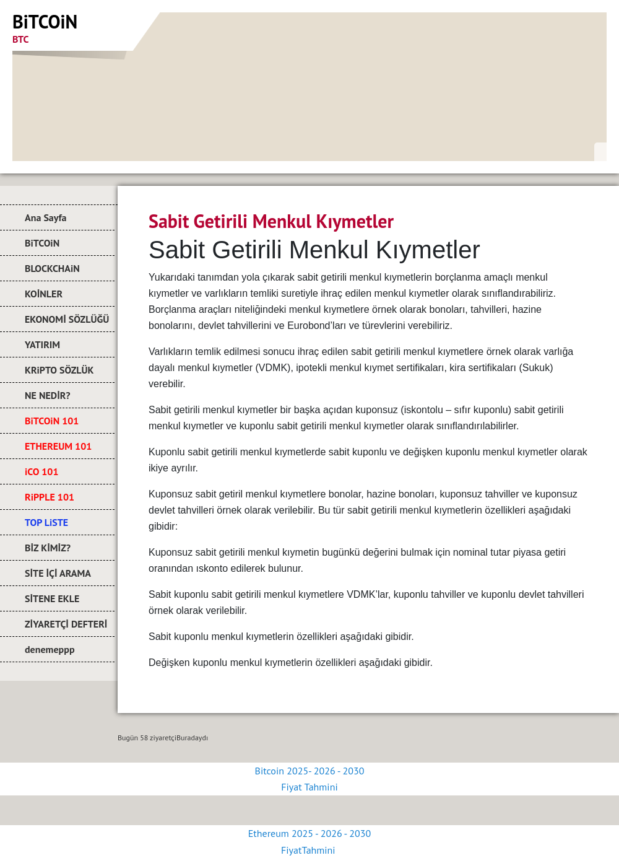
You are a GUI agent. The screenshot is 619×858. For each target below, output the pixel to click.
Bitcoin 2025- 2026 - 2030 (310, 770)
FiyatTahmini (309, 850)
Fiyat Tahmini (309, 787)
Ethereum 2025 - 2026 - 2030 (309, 833)
